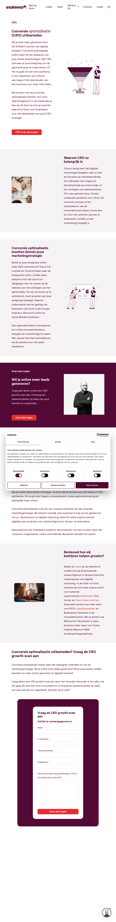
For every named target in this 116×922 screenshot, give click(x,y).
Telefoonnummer (45, 751)
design (15, 517)
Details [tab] (58, 442)
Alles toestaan (92, 485)
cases (78, 566)
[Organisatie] (58, 766)
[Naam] (58, 732)
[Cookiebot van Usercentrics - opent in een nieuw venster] (98, 435)
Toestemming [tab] (23, 442)
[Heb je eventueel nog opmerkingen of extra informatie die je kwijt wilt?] (58, 791)
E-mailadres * (43, 739)
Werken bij (73, 7)
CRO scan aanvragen (26, 132)
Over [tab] (93, 442)
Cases (49, 7)
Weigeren (24, 485)
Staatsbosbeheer (85, 608)
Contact (87, 7)
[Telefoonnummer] (58, 755)
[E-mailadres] (58, 743)
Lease (100, 7)
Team (60, 7)
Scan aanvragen (24, 417)
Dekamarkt (86, 596)
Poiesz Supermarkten (87, 600)
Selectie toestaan (58, 485)
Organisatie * (43, 762)
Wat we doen (33, 7)
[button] (109, 7)
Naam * (41, 728)
